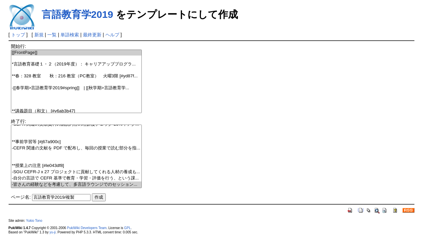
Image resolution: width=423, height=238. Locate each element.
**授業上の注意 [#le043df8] (76, 166)
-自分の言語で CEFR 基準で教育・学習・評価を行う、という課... (76, 178)
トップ (18, 34)
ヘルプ (112, 34)
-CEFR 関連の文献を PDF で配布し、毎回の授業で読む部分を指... (76, 148)
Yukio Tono (34, 220)
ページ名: (21, 197)
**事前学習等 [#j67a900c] (76, 142)
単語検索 (69, 34)
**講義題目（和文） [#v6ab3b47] (76, 111)
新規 (39, 34)
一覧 (52, 34)
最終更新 (92, 34)
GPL (127, 228)
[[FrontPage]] (76, 53)
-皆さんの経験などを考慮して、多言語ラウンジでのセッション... (76, 184)
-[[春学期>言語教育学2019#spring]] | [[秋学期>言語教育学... (76, 88)
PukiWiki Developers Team (87, 228)
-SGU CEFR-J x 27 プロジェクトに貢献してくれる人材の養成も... (76, 172)
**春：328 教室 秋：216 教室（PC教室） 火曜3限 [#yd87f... (76, 76)
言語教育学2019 (77, 14)
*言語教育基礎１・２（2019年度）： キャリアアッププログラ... (76, 64)
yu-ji (53, 232)
